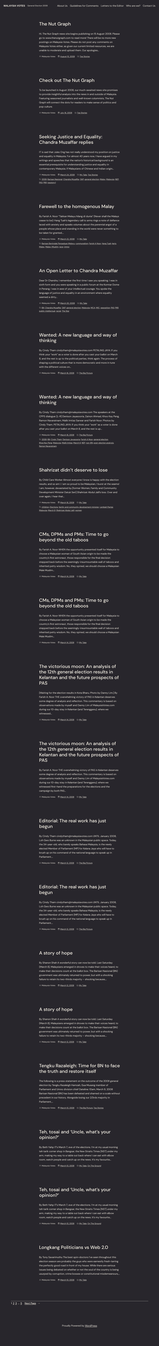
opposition (105, 307)
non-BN (89, 443)
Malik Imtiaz (67, 443)
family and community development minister (79, 507)
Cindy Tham (56, 439)
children (45, 507)
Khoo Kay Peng (45, 443)
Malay (102, 179)
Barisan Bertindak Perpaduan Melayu (58, 243)
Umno (66, 247)
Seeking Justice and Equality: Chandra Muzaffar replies (70, 139)
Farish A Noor (95, 243)
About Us (62, 5)
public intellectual (47, 311)
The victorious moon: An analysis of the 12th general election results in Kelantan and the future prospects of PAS (79, 675)
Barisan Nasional (55, 179)
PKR (45, 182)
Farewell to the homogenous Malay (76, 206)
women (78, 510)
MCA (93, 307)
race (61, 247)
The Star (65, 311)
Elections (54, 507)
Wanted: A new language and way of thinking (78, 337)
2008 (44, 179)
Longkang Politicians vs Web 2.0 (73, 1247)
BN (43, 307)
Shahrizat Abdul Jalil (65, 510)
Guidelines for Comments (84, 5)
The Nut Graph (55, 24)
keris (114, 243)
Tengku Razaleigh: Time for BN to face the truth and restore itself (79, 1068)
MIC (98, 307)
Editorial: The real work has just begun (72, 823)
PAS (41, 182)
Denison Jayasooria (71, 439)
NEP (117, 179)
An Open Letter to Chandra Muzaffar (78, 271)
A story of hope (56, 953)
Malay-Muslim (51, 247)
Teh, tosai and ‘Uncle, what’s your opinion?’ (75, 1134)
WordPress (91, 1325)
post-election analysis (104, 443)
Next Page (32, 1303)
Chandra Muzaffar (71, 179)
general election (92, 179)
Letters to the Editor (112, 5)
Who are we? (133, 5)
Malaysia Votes (14, 5)
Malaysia (110, 179)
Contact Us (149, 5)
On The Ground (94, 1165)
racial (58, 311)
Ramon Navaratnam (48, 446)
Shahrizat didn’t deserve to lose (73, 470)
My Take (83, 175)
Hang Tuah (106, 243)
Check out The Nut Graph (66, 80)
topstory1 (52, 182)
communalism (82, 243)
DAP (82, 179)
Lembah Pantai (106, 507)
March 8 (77, 443)
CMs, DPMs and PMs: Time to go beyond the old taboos (74, 537)
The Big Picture (86, 373)
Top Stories (85, 56)
